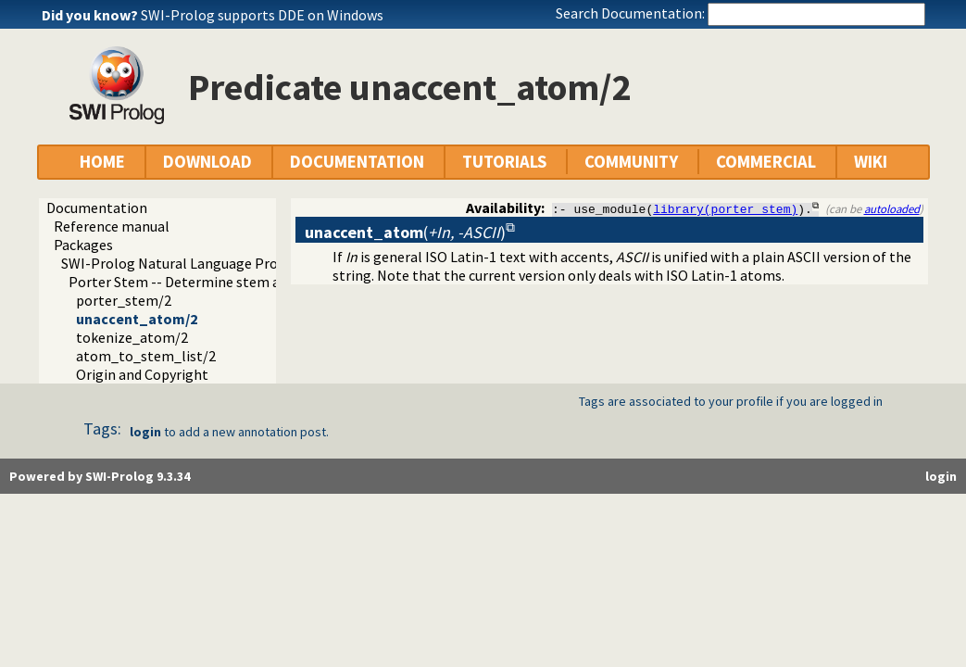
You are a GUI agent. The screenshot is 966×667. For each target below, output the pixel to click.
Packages (83, 244)
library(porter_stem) (725, 208)
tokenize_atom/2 (132, 337)
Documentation (96, 207)
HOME (102, 161)
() (405, 232)
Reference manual (111, 226)
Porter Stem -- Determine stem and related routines (235, 281)
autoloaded (892, 208)
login (145, 431)
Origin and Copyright (142, 374)
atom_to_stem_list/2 (146, 355)
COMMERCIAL (766, 161)
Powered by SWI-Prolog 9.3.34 (99, 476)
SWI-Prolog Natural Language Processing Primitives (227, 263)
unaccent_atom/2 (136, 318)
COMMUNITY (631, 161)
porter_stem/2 (123, 300)
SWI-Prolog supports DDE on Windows (262, 15)
